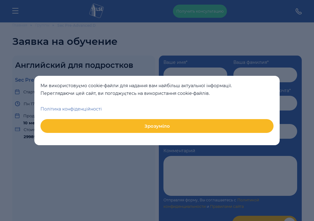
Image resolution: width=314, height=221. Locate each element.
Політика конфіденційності (71, 109)
